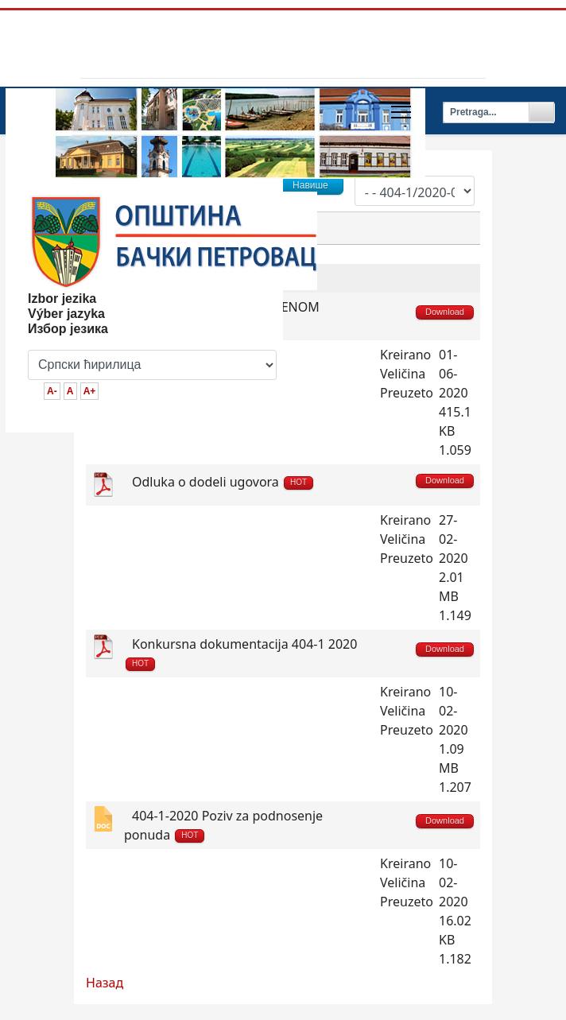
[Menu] (401, 112)
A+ (89, 391)
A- (52, 391)
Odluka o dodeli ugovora (205, 482)
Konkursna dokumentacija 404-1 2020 (244, 644)
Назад (104, 982)
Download (444, 480)
